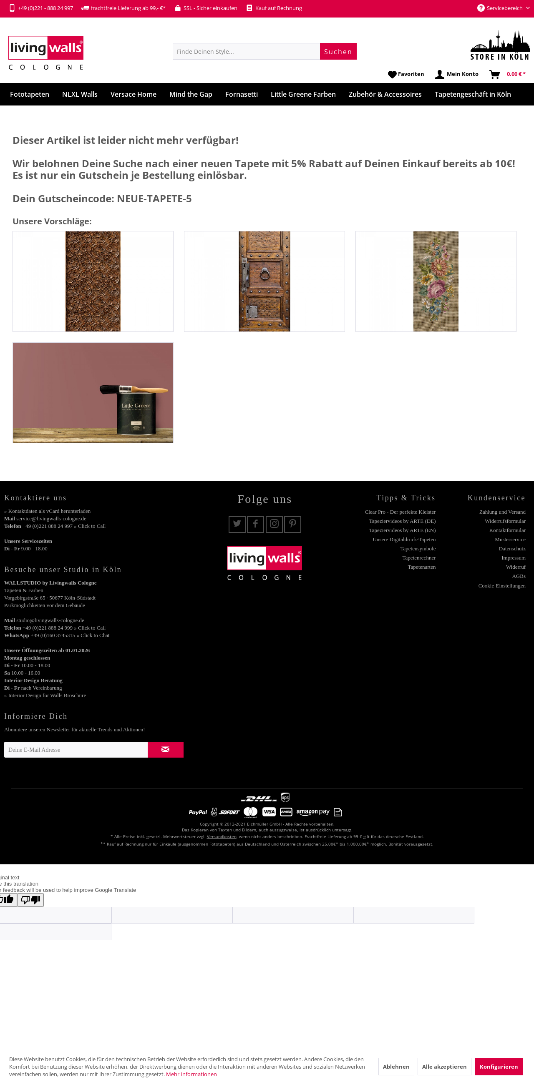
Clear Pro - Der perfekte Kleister (400, 512)
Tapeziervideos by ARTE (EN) (402, 530)
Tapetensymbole (418, 548)
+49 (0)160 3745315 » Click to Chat (69, 635)
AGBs (519, 576)
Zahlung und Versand (502, 512)
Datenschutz (512, 548)
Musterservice (510, 539)
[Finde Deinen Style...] (265, 51)
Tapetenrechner (419, 558)
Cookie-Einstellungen (502, 585)
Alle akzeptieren (444, 1066)
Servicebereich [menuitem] (500, 8)
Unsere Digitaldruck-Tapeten (404, 539)
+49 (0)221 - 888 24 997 (40, 8)
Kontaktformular (507, 530)
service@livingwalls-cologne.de (51, 518)
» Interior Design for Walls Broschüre (45, 695)
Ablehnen (396, 1066)
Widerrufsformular (505, 521)
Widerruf (516, 567)
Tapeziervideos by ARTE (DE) (402, 521)
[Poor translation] (30, 900)
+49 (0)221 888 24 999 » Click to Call (64, 628)
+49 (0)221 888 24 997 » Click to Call (64, 526)
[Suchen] (338, 51)
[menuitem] (265, 51)
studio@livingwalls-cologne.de (50, 620)
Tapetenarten (422, 567)
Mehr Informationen (191, 1074)
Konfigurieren (499, 1066)
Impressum (513, 558)
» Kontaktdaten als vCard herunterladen (47, 511)
